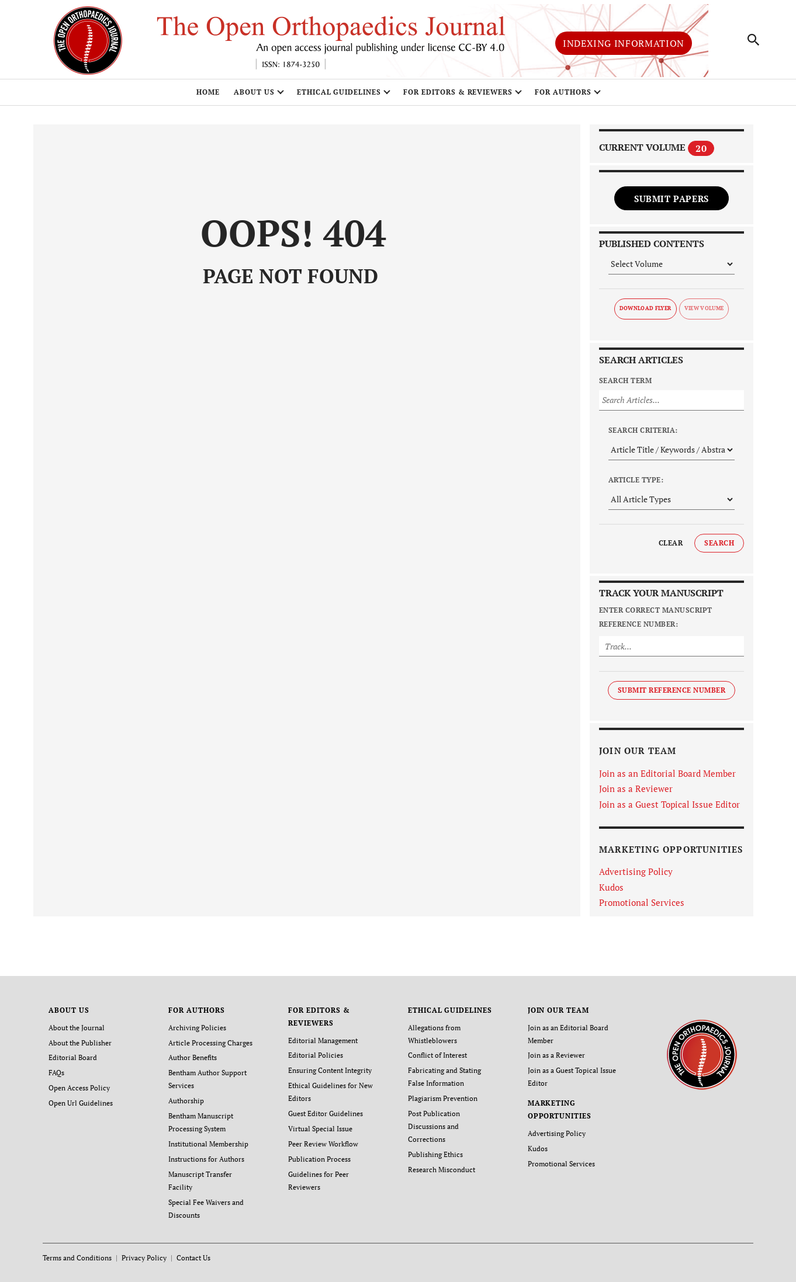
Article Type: (635, 479)
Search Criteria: (643, 430)
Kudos (611, 887)
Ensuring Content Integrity (330, 1070)
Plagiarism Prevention (442, 1098)
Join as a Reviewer (636, 788)
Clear (671, 542)
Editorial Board (73, 1057)
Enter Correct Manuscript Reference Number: (655, 617)
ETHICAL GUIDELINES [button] (339, 92)
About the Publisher (80, 1042)
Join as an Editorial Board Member (667, 773)
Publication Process (319, 1159)
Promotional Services (641, 902)
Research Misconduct (441, 1169)
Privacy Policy (144, 1257)
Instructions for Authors (206, 1159)
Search (719, 542)
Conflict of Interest (437, 1055)
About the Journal (77, 1027)
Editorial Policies (315, 1055)
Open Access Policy (79, 1087)
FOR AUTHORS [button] (563, 92)
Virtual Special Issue (320, 1128)
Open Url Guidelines (81, 1103)
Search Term (625, 380)
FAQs (56, 1072)
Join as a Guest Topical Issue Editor (669, 804)
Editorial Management (323, 1040)
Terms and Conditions (77, 1257)
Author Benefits (192, 1057)
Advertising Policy (636, 871)
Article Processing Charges (210, 1042)
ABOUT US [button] (254, 92)
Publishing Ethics (435, 1154)
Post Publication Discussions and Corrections (434, 1126)
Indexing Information (623, 43)
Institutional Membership (208, 1143)
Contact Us (193, 1257)
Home (208, 92)
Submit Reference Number (671, 690)
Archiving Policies (197, 1027)
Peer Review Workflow (323, 1143)
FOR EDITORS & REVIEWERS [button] (458, 92)
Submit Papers (671, 198)
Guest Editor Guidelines (325, 1113)
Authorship (186, 1100)
